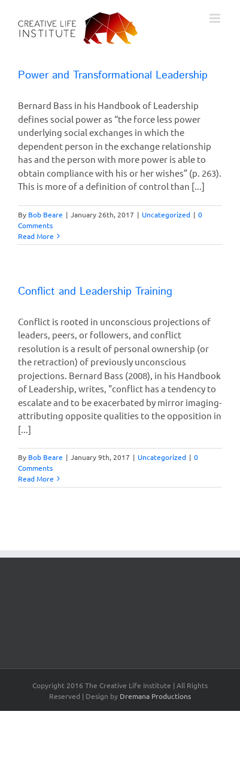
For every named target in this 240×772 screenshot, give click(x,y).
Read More (36, 236)
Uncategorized (166, 214)
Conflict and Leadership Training (95, 291)
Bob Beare (45, 214)
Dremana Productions (155, 696)
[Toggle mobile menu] (215, 18)
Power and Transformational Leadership (113, 75)
